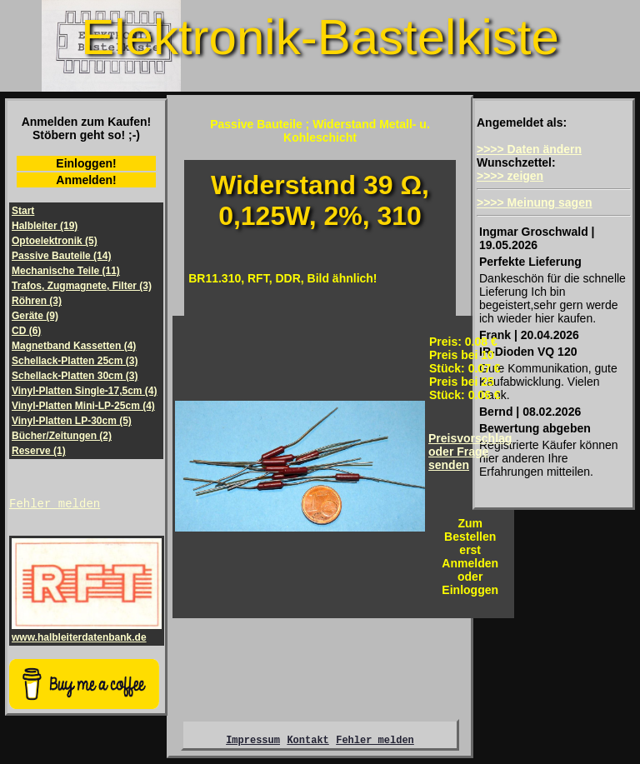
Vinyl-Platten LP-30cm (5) (72, 421)
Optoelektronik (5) (55, 241)
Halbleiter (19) (45, 226)
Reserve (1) (39, 451)
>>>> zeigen (510, 175)
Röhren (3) (37, 301)
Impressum (253, 744)
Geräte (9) (35, 316)
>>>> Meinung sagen (534, 202)
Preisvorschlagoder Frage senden (470, 452)
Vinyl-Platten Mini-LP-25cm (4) (83, 406)
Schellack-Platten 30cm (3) (75, 376)
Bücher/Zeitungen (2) (62, 436)
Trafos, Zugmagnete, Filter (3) (82, 286)
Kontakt (307, 744)
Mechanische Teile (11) (66, 271)
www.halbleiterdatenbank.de (87, 634)
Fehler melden (54, 505)
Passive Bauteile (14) (61, 256)
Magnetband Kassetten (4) (74, 346)
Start (23, 211)
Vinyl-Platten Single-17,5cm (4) (85, 391)
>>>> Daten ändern (529, 149)
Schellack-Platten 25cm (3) (75, 361)
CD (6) (26, 331)
